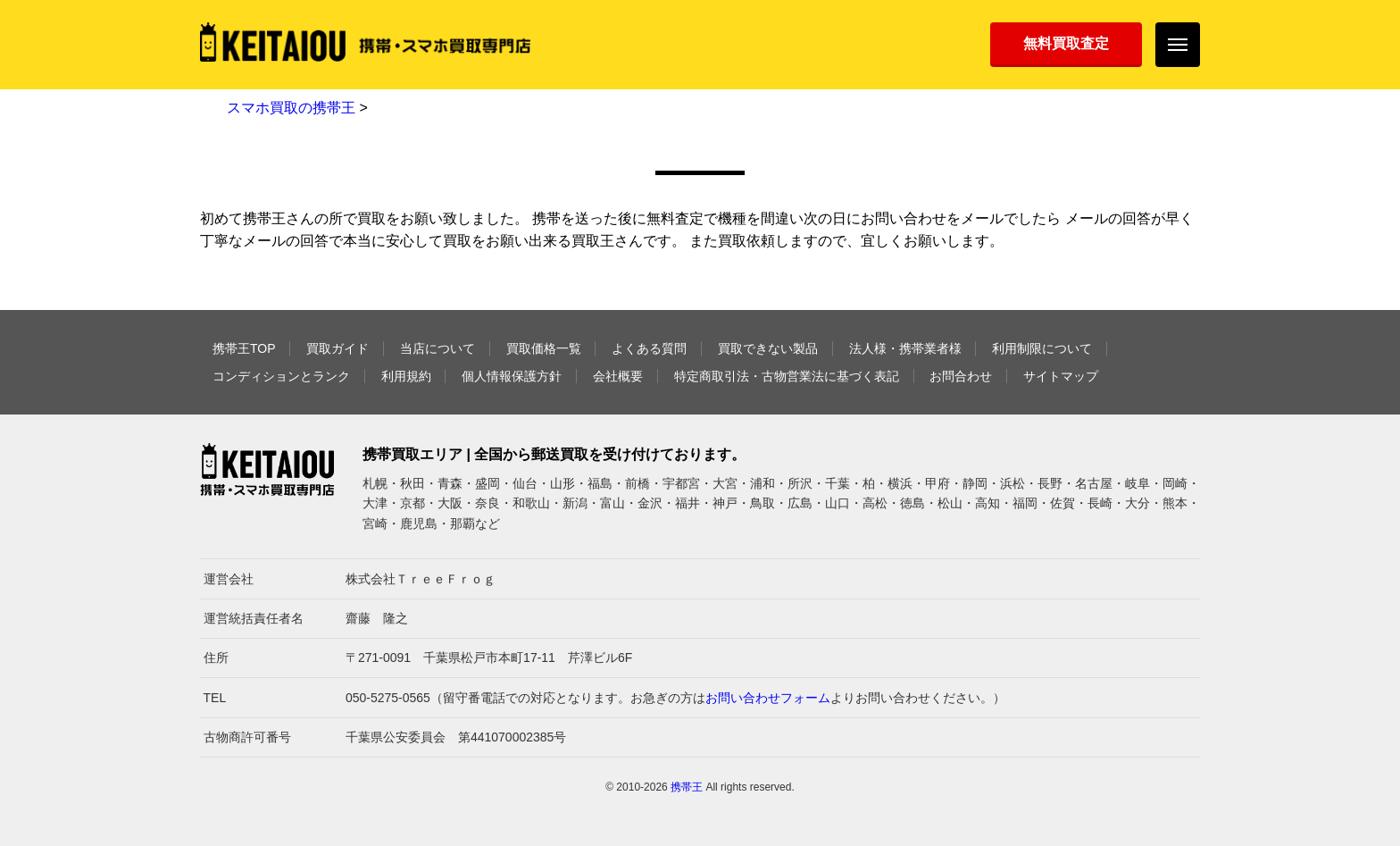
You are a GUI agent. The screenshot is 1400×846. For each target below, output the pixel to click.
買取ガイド (337, 348)
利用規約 (406, 376)
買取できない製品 (768, 348)
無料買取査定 (1066, 43)
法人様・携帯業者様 (905, 348)
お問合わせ (960, 376)
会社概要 (618, 376)
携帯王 (687, 787)
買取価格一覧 (543, 348)
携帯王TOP (244, 348)
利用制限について (1042, 348)
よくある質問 (649, 348)
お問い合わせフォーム (767, 698)
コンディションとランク (281, 376)
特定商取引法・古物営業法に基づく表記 (786, 376)
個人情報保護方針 (512, 376)
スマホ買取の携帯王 (291, 107)
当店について (437, 348)
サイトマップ (1060, 376)
